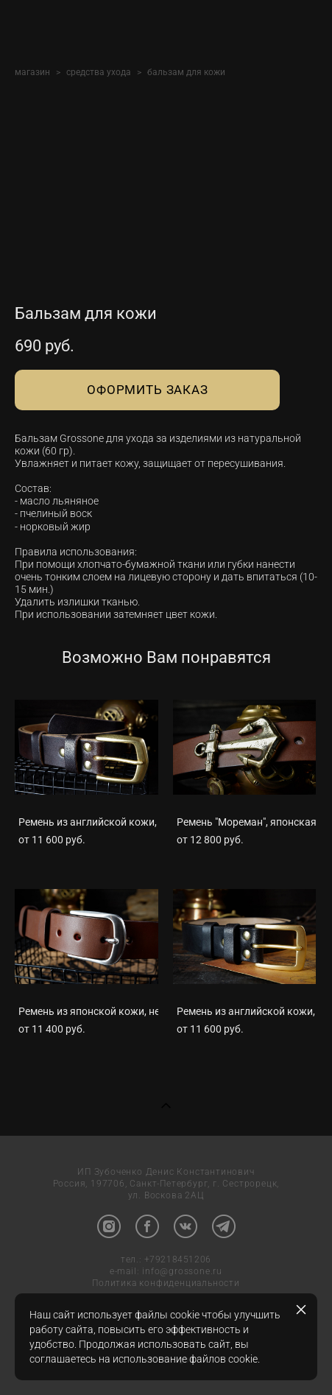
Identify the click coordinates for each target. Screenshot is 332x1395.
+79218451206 (177, 1260)
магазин (32, 72)
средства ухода (98, 72)
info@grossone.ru (182, 1272)
